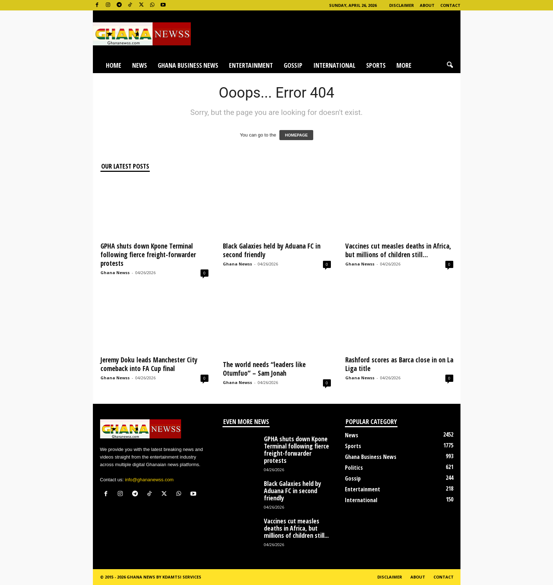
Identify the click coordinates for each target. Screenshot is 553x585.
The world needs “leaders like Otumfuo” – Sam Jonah (264, 369)
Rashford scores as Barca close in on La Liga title (399, 364)
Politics (354, 468)
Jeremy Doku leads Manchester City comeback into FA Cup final (148, 364)
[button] (450, 65)
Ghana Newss (115, 272)
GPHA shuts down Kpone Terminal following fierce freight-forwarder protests (148, 254)
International (334, 65)
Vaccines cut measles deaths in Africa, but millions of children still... (398, 250)
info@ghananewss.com (149, 479)
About (427, 5)
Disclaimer (401, 5)
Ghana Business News (188, 65)
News (139, 65)
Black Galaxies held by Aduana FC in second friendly (271, 250)
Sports (376, 65)
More (404, 65)
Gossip (293, 65)
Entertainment (251, 65)
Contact (450, 5)
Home (113, 65)
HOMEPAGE (296, 135)
